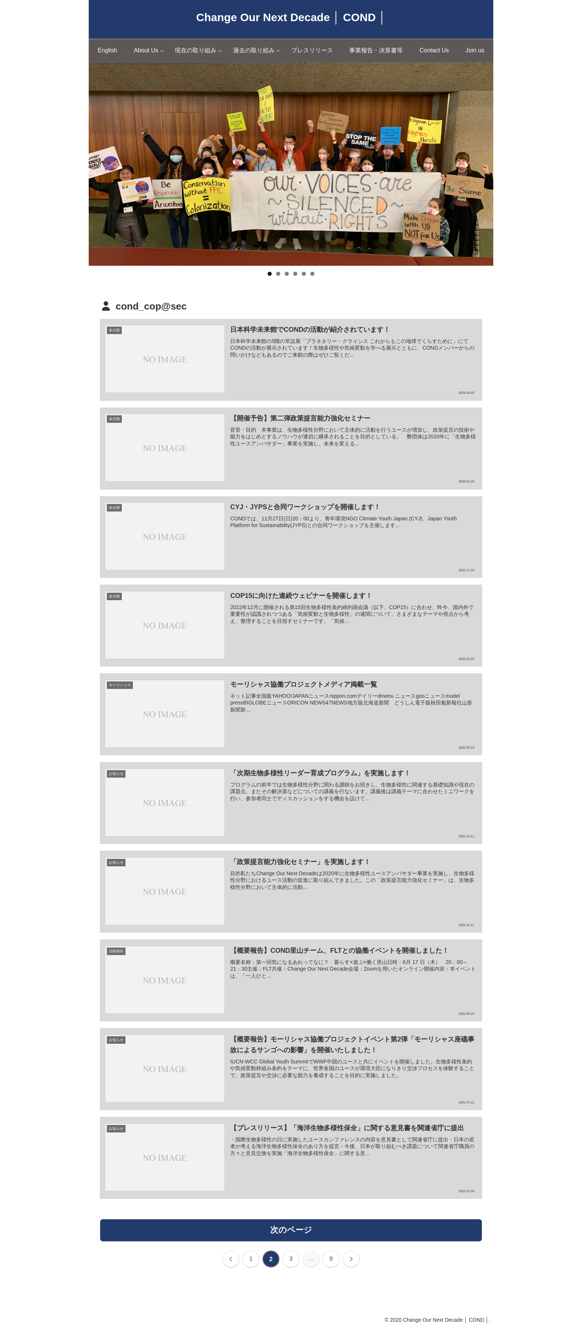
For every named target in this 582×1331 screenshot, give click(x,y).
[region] (291, 164)
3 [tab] (287, 274)
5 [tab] (304, 274)
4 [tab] (295, 274)
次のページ (291, 1230)
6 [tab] (312, 274)
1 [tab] (270, 274)
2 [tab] (278, 274)
